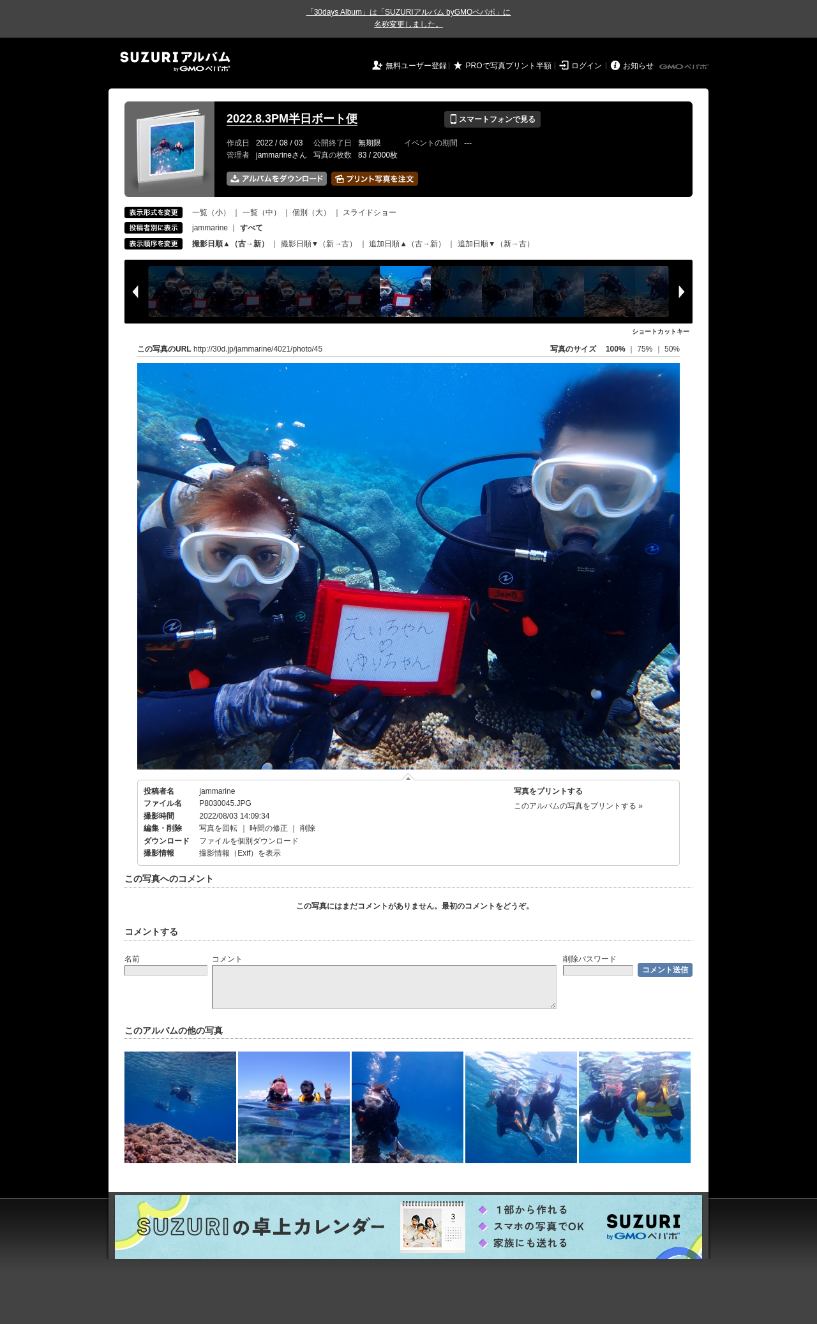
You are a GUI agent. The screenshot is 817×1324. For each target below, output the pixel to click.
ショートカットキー (660, 331)
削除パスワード (590, 959)
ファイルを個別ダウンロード (249, 841)
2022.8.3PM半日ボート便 (292, 118)
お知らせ (638, 65)
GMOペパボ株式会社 (684, 67)
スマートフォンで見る (492, 119)
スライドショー (369, 212)
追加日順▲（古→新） (407, 243)
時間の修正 (269, 828)
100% (615, 349)
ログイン (586, 65)
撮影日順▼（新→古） (319, 243)
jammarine (210, 227)
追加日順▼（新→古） (496, 243)
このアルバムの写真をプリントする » (578, 805)
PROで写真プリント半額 (508, 65)
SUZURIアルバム (175, 61)
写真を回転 (218, 828)
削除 (307, 828)
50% (672, 349)
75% (645, 349)
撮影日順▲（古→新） (230, 243)
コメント (227, 959)
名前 (132, 959)
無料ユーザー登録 (416, 65)
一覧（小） (211, 212)
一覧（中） (262, 212)
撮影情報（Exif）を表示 (240, 853)
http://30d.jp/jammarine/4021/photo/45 (257, 349)
